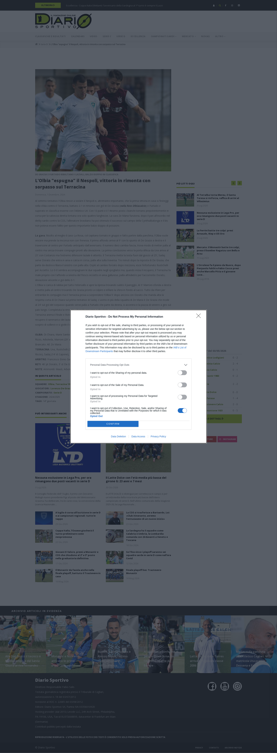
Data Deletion (118, 436)
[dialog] (138, 376)
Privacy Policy (158, 436)
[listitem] (138, 365)
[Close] (199, 316)
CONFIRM (113, 423)
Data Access (138, 436)
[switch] (182, 372)
